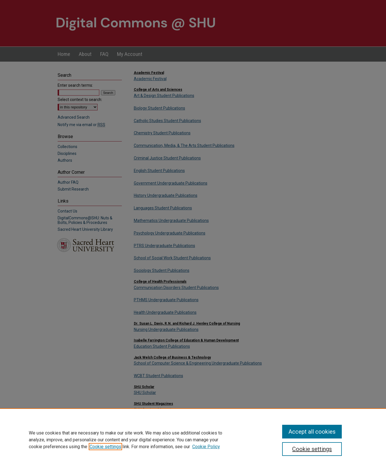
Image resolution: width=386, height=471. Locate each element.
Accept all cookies (312, 431)
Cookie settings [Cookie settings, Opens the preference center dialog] (312, 449)
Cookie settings (105, 446)
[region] (193, 439)
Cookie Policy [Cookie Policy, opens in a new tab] (206, 446)
